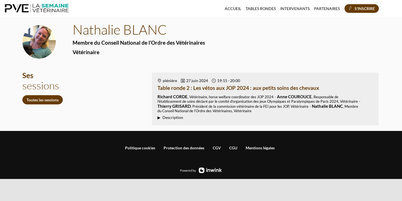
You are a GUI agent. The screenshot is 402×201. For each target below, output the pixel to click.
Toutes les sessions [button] (43, 99)
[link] (233, 8)
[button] (361, 8)
